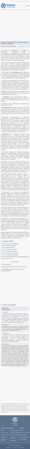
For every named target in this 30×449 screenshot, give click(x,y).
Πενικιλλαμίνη (6, 344)
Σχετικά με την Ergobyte (24, 437)
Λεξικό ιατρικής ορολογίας (13, 438)
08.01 (28, 113)
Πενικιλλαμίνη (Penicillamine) (12, 254)
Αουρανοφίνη (5, 312)
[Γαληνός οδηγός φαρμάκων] (8, 5)
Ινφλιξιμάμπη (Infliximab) (11, 251)
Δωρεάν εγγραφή (19, 1)
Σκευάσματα (3, 437)
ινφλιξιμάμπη (4, 207)
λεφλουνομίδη (6, 192)
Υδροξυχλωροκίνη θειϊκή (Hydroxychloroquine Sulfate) (17, 256)
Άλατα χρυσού (9, 258)
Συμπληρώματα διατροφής (4, 440)
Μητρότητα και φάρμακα (14, 432)
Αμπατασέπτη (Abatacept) (11, 245)
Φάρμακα (2, 430)
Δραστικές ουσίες (4, 432)
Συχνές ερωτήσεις (23, 434)
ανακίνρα (4, 232)
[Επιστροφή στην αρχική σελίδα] (15, 420)
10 (2, 266)
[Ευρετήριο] (26, 46)
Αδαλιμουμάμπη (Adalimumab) (12, 243)
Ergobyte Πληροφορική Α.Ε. (16, 445)
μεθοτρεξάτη (5, 103)
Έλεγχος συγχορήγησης (14, 430)
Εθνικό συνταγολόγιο (6, 264)
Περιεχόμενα (8, 447)
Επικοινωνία (21, 447)
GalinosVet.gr (23, 439)
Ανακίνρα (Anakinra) (10, 247)
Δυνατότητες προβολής (24, 432)
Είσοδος (12, 1)
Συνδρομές (22, 430)
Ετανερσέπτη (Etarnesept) (11, 249)
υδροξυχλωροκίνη (14, 80)
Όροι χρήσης (15, 447)
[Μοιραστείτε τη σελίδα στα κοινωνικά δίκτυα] (21, 46)
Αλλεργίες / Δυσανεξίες (14, 434)
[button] (14, 425)
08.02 (10, 105)
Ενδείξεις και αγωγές (5, 434)
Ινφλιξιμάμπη (5, 324)
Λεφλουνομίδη (6, 332)
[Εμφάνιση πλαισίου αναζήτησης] (26, 6)
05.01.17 (15, 94)
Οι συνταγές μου (13, 440)
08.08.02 (3, 101)
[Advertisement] (15, 25)
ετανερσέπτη (5, 218)
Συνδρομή (26, 1)
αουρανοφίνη (13, 62)
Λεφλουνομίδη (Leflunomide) (12, 253)
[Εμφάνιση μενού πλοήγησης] (28, 6)
